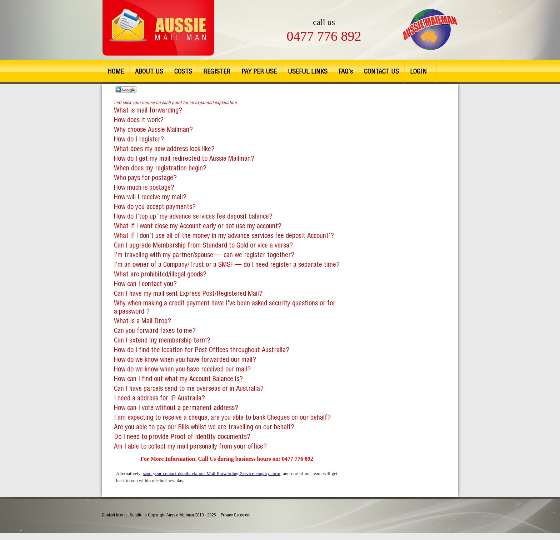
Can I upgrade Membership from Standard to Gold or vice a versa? (203, 245)
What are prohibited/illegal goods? (160, 274)
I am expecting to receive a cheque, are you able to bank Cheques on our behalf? (222, 417)
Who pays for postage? (145, 178)
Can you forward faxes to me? (155, 330)
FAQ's (346, 71)
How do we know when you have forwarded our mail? (185, 359)
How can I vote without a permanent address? (176, 408)
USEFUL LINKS (308, 71)
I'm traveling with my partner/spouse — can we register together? (204, 255)
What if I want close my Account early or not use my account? (197, 226)
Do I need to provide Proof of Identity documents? (182, 436)
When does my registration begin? (160, 168)
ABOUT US (149, 71)
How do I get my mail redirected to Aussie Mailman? (184, 158)
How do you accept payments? (155, 206)
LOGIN (418, 71)
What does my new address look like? (164, 149)
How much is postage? (144, 187)
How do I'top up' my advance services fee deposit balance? (193, 216)
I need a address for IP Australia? (159, 398)
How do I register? (139, 139)
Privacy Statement (235, 515)
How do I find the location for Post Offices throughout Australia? (201, 350)
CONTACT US (381, 71)
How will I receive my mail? (150, 197)
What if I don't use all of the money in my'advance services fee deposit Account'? (224, 235)
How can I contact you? (145, 284)
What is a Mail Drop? (142, 321)
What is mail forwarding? (176, 106)
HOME (116, 71)
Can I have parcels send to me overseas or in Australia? (189, 388)
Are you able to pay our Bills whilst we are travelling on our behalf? (204, 427)
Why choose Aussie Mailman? (153, 129)
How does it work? (139, 120)
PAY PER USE (259, 71)
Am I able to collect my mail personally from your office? (190, 446)
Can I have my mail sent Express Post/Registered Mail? (188, 293)
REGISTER (216, 71)
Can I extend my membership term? (162, 340)
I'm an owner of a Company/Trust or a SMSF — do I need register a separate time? (227, 264)
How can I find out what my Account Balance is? (178, 379)
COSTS (183, 71)
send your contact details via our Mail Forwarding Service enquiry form (211, 473)
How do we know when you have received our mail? (182, 369)
